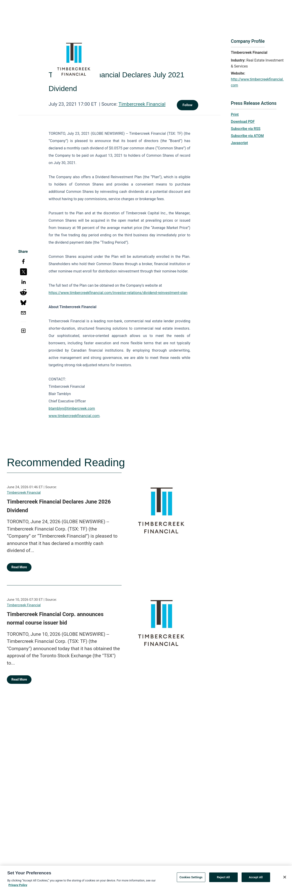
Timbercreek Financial (141, 104)
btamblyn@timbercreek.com (72, 408)
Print (235, 114)
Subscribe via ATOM (247, 136)
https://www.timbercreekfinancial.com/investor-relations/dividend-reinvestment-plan (118, 293)
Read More (19, 567)
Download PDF (243, 121)
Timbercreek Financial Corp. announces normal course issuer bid (55, 618)
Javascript (239, 143)
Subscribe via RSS (246, 129)
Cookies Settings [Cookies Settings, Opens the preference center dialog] (191, 879)
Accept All (256, 879)
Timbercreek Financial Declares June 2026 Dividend (59, 506)
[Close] (285, 879)
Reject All (223, 879)
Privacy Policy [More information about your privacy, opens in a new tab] (17, 886)
